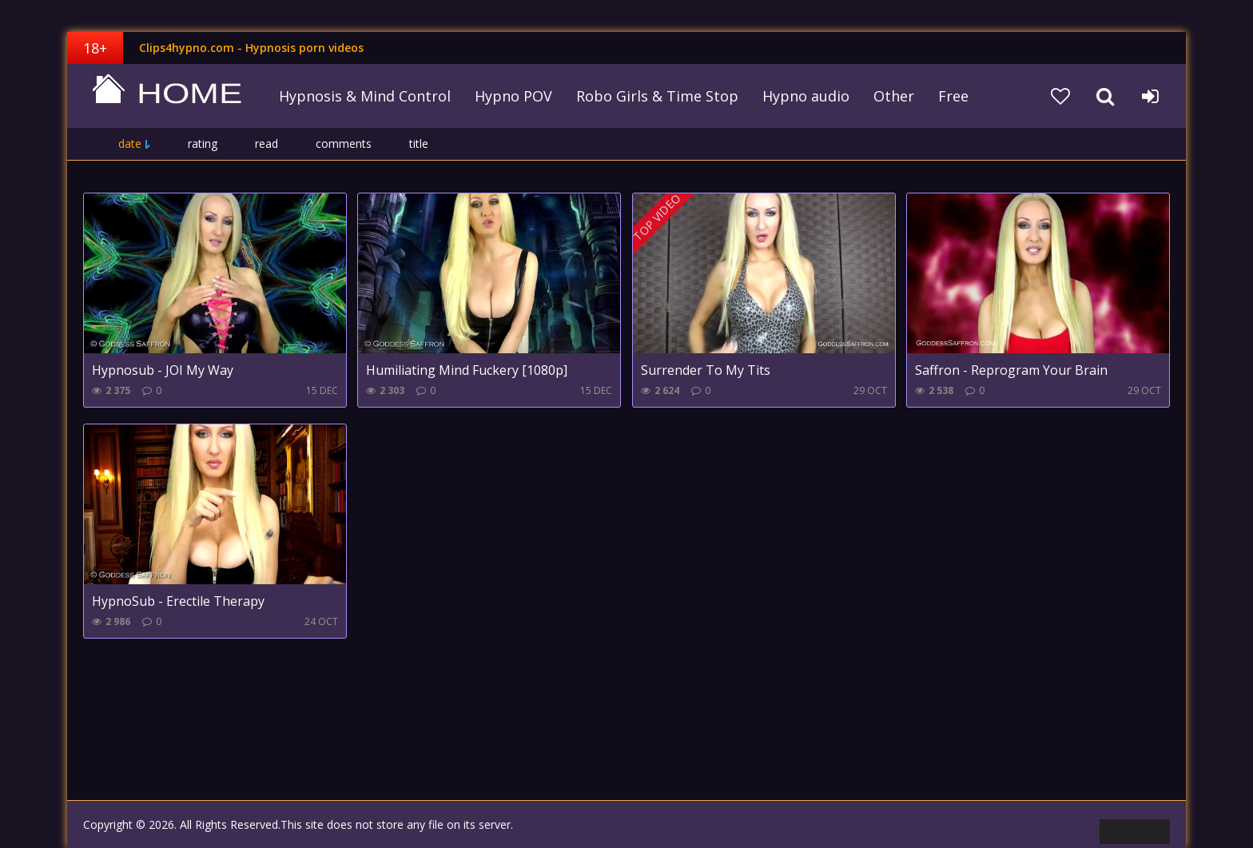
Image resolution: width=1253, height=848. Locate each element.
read (266, 143)
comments (344, 143)
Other (893, 96)
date (129, 143)
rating (202, 143)
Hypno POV (513, 96)
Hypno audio (805, 96)
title (418, 143)
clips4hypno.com (167, 96)
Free (953, 96)
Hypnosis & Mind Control (365, 96)
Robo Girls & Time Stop (657, 96)
